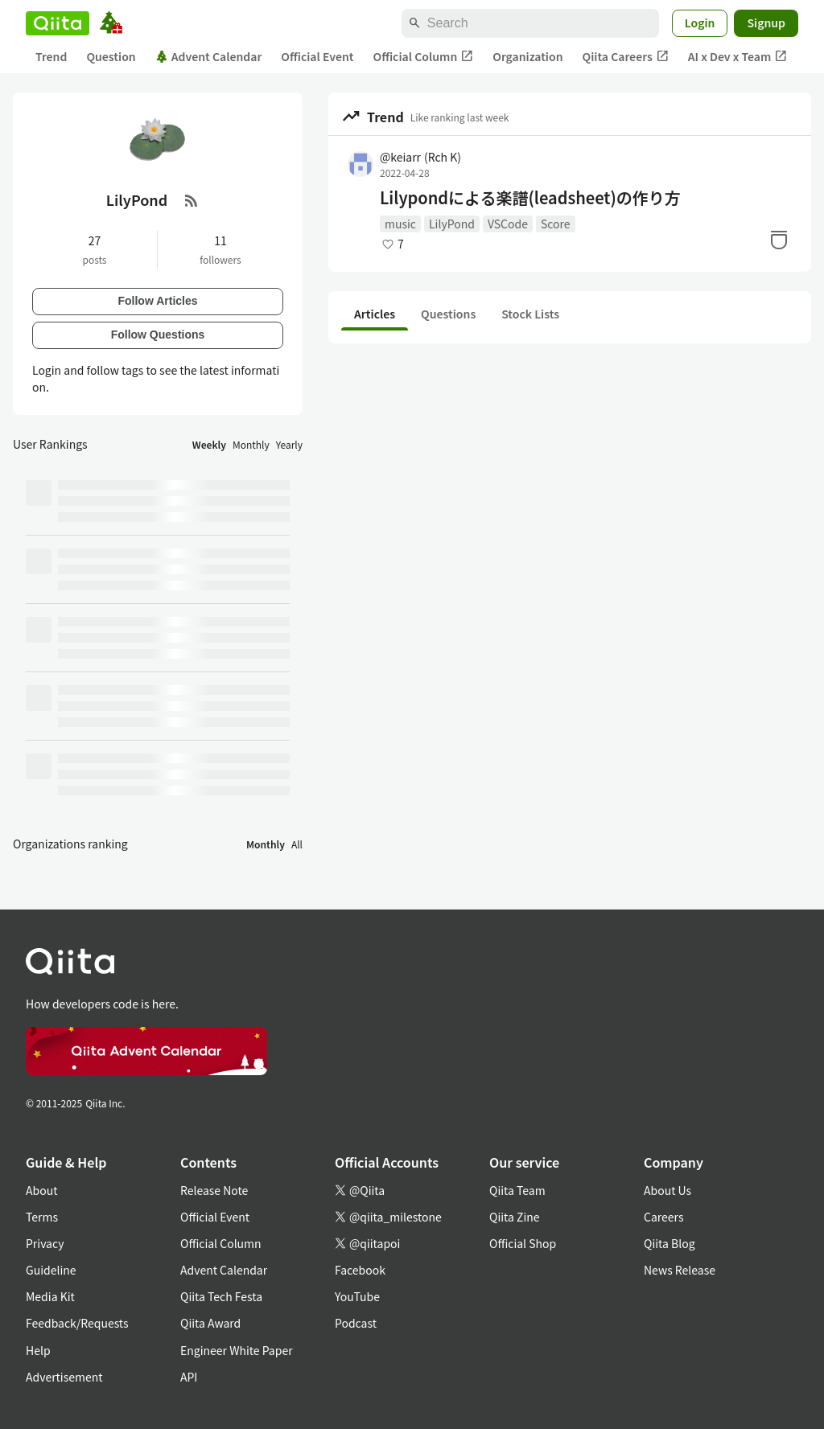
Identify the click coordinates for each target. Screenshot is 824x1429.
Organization (527, 56)
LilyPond (452, 224)
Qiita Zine (514, 1217)
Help (38, 1350)
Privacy (45, 1243)
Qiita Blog (669, 1243)
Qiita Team (517, 1190)
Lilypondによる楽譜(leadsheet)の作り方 (530, 198)
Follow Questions (158, 334)
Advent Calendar (208, 56)
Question (110, 56)
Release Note (214, 1190)
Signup (766, 22)
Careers (663, 1217)
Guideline (51, 1270)
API (188, 1377)
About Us (667, 1190)
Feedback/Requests (77, 1323)
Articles (374, 314)
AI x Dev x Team (738, 56)
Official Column (423, 56)
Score (556, 224)
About (41, 1190)
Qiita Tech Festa (221, 1296)
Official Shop (522, 1243)
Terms (42, 1217)
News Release (679, 1270)
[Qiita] (57, 23)
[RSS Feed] (191, 200)
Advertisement (64, 1377)
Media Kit (50, 1296)
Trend (51, 56)
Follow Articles (157, 300)
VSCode (508, 224)
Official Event (317, 56)
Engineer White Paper (236, 1350)
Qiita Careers (626, 56)
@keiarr (420, 157)
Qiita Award (210, 1323)
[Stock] (779, 240)
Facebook (360, 1270)
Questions (448, 314)
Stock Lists (530, 314)
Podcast (356, 1323)
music (400, 224)
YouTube (357, 1296)
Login (700, 22)
